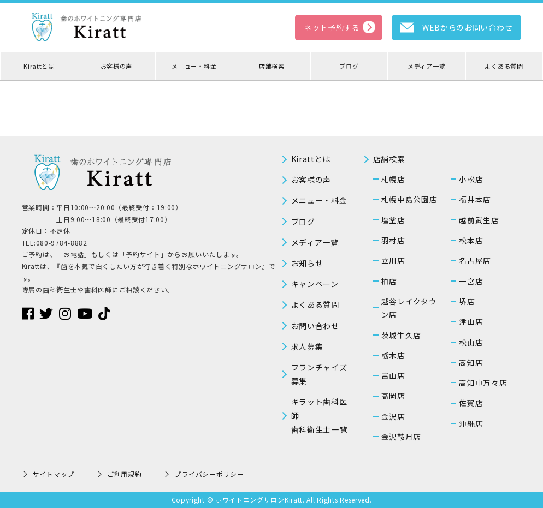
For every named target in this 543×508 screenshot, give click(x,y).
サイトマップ (53, 474)
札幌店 (393, 179)
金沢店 (393, 416)
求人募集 (307, 346)
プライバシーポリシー (209, 474)
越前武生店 (479, 219)
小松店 (471, 179)
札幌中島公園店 (409, 199)
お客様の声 (117, 66)
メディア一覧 (426, 66)
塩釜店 (393, 219)
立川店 (393, 260)
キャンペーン (315, 283)
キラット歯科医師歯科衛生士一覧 (319, 415)
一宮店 (471, 281)
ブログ (348, 66)
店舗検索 (272, 66)
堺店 (467, 301)
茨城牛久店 (401, 335)
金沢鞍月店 (401, 436)
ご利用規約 (124, 474)
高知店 (471, 362)
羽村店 (393, 240)
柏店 (389, 281)
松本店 (471, 240)
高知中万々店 (483, 382)
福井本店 (475, 199)
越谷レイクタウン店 (409, 308)
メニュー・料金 (194, 66)
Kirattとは (39, 66)
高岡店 (393, 395)
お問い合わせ (315, 325)
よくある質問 (504, 66)
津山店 (471, 321)
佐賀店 (471, 402)
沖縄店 (471, 423)
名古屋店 (475, 260)
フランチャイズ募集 (319, 374)
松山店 (471, 342)
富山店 (393, 375)
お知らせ (307, 263)
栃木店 (393, 355)
